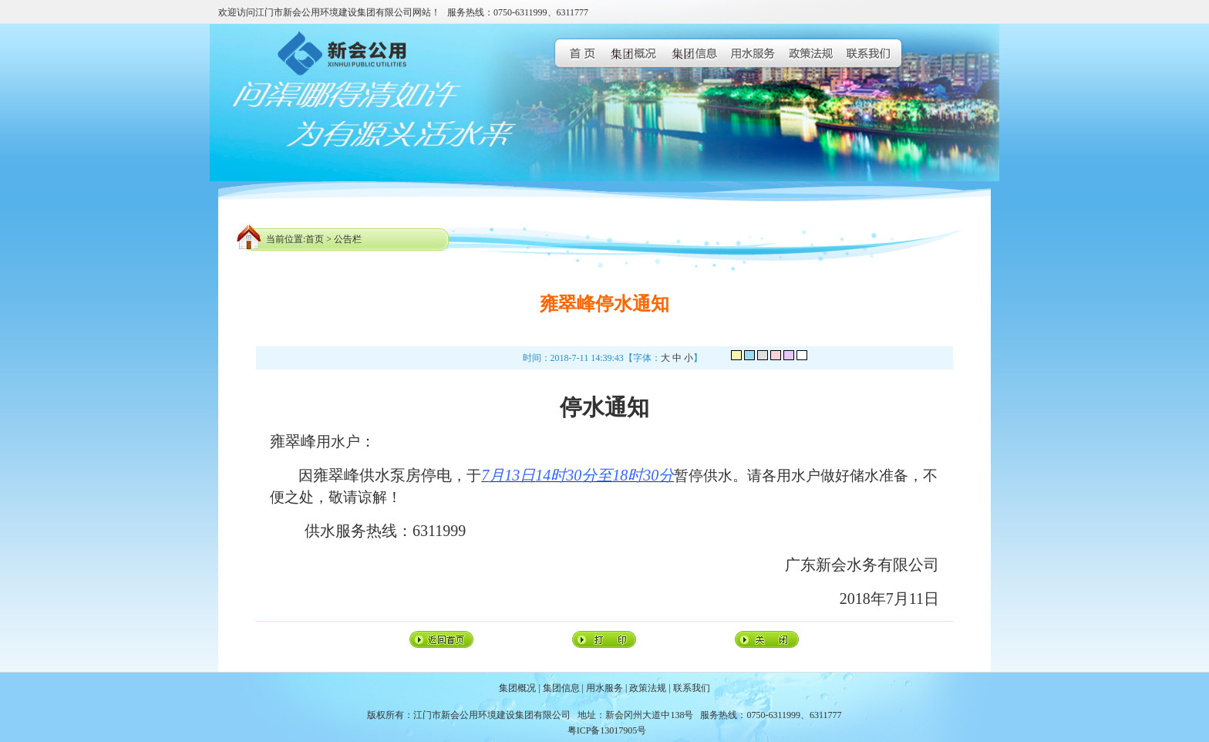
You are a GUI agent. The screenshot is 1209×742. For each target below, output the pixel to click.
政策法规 (647, 688)
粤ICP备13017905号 (607, 730)
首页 (314, 239)
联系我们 (691, 688)
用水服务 (604, 688)
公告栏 (348, 239)
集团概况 (517, 688)
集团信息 (561, 688)
